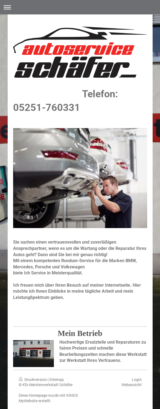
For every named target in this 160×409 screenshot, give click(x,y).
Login (137, 379)
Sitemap (56, 379)
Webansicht (131, 384)
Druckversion (33, 379)
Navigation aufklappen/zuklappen (80, 7)
